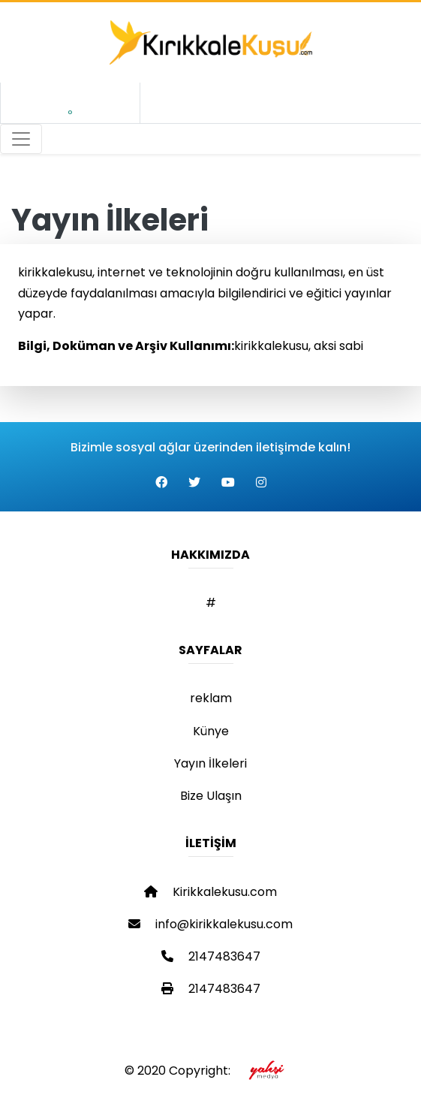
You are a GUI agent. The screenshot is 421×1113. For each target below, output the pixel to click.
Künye (211, 731)
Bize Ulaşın (211, 795)
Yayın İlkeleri (210, 763)
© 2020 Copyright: (210, 1070)
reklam (211, 698)
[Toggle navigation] (21, 139)
